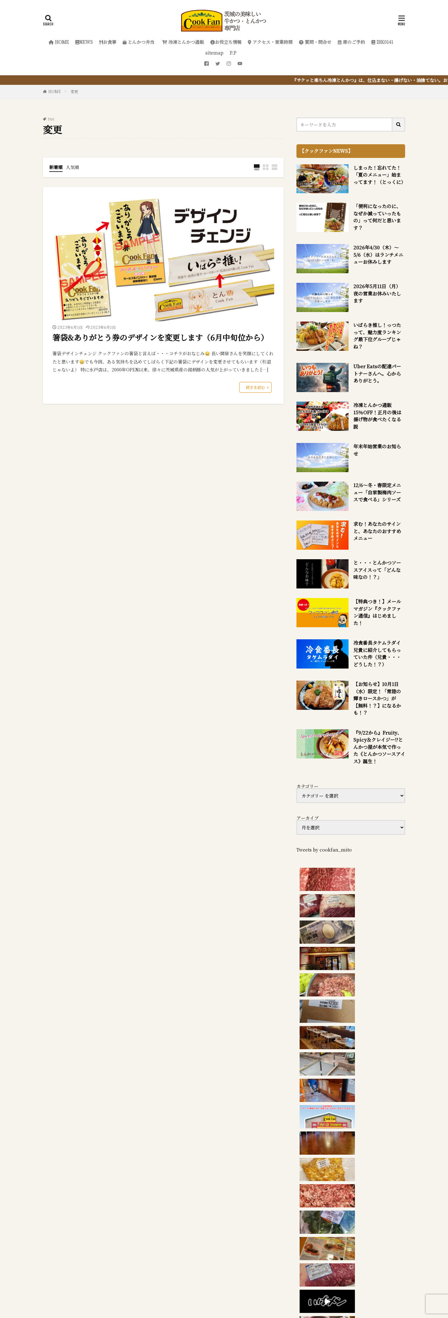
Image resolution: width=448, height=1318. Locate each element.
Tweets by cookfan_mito (324, 849)
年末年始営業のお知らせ (377, 450)
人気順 (72, 167)
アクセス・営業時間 (270, 42)
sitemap (214, 53)
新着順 (56, 167)
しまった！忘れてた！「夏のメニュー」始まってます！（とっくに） (379, 174)
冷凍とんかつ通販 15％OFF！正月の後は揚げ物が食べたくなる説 (377, 416)
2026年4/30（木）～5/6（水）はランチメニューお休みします (378, 254)
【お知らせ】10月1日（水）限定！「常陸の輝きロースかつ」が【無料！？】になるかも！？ (377, 698)
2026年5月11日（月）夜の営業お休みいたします (377, 293)
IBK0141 (382, 42)
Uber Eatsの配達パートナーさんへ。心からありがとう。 (377, 373)
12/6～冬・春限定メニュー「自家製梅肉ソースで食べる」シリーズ (377, 492)
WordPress (290, 1295)
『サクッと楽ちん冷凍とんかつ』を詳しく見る (132, 1186)
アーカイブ (307, 818)
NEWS (84, 42)
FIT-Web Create (227, 1295)
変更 (74, 91)
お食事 (107, 42)
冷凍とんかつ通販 (182, 42)
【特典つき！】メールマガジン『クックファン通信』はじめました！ (377, 612)
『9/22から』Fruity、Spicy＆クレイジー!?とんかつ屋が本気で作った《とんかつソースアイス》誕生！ (379, 746)
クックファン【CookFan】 (245, 1287)
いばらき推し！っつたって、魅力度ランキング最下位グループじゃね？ (377, 336)
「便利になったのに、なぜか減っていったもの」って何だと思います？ (377, 217)
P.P (233, 53)
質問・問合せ (315, 42)
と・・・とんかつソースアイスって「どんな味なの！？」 (377, 569)
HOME (59, 42)
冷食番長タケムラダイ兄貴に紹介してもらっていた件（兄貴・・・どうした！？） (377, 653)
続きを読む (255, 387)
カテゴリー (307, 786)
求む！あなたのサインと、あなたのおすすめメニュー (377, 530)
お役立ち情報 (225, 42)
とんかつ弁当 (138, 42)
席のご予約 (351, 42)
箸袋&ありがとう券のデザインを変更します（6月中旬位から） (160, 337)
